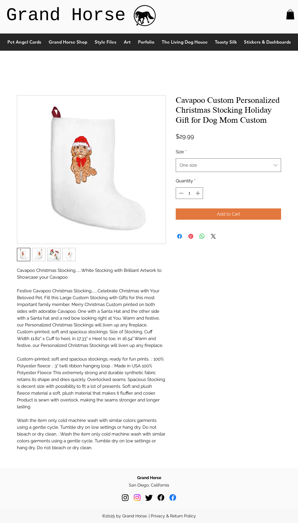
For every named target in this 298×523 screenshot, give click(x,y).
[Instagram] (125, 497)
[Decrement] (181, 193)
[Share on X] (213, 236)
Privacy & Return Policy (173, 516)
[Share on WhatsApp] (202, 236)
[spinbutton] (189, 193)
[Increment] (198, 193)
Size (181, 151)
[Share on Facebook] (179, 236)
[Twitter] (149, 497)
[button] (290, 14)
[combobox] (228, 165)
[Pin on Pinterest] (190, 236)
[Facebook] (160, 497)
